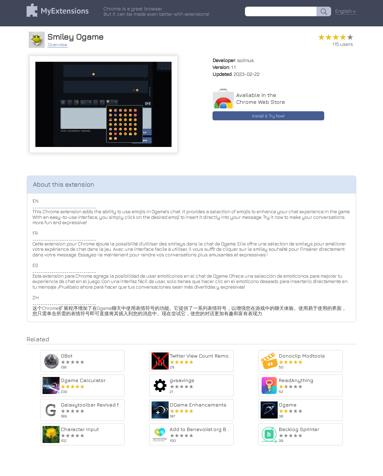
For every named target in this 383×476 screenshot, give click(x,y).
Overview (60, 43)
